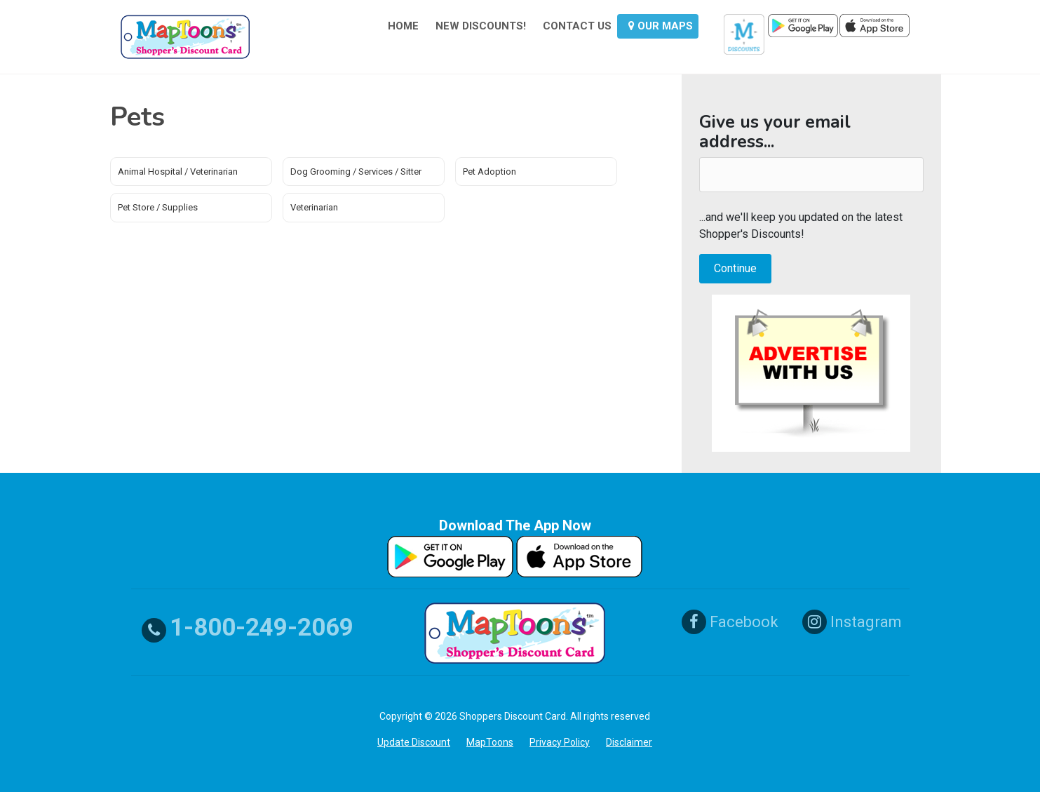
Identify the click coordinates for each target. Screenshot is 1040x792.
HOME (403, 26)
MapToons (489, 742)
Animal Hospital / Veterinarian (178, 171)
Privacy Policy (559, 742)
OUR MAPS (660, 26)
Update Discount (413, 742)
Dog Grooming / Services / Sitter (355, 171)
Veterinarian (314, 207)
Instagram (852, 622)
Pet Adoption (489, 171)
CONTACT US (577, 26)
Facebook (730, 622)
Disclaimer (629, 742)
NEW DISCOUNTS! (480, 26)
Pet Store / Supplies (158, 207)
